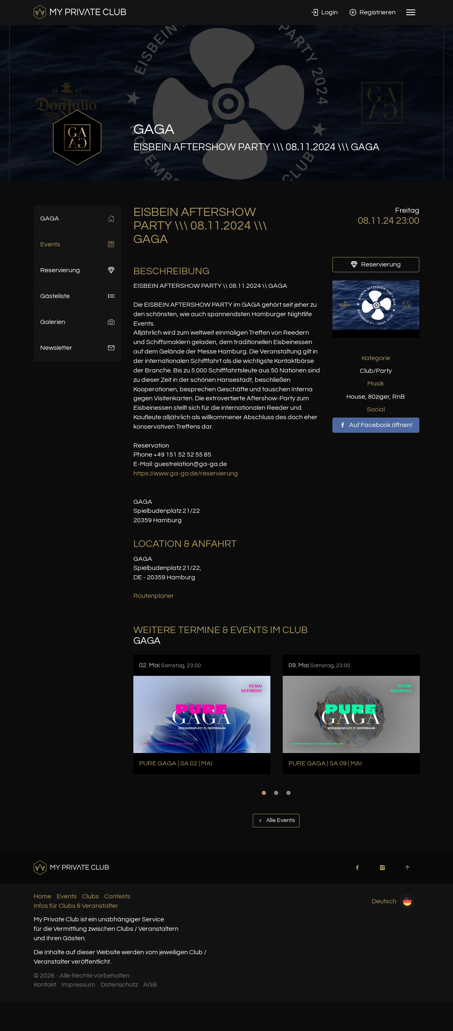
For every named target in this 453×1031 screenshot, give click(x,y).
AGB (150, 984)
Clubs (90, 896)
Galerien (77, 321)
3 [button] (288, 793)
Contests (117, 896)
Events (77, 244)
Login (324, 12)
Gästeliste (77, 296)
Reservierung (77, 270)
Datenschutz (119, 984)
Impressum (78, 984)
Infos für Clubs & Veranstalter (76, 905)
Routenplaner (153, 595)
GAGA (77, 218)
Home (42, 896)
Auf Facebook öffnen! (375, 425)
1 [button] (264, 793)
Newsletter (77, 347)
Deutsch (393, 901)
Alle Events (276, 820)
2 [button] (276, 793)
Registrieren (373, 12)
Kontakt (45, 984)
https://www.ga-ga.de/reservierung (185, 473)
